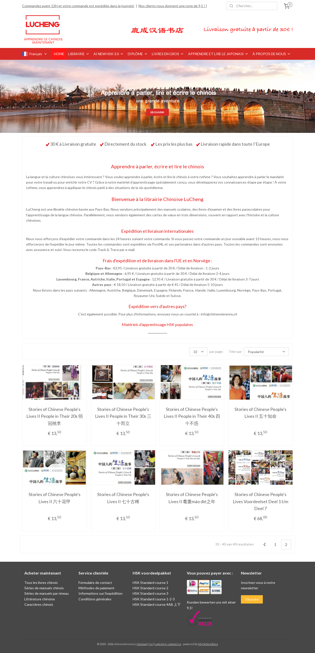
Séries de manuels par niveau (46, 593)
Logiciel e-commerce (168, 644)
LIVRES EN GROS (168, 54)
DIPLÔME (138, 54)
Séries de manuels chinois (44, 588)
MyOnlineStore (208, 644)
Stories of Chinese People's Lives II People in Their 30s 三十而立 (123, 416)
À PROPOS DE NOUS (271, 54)
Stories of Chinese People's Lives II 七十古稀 (123, 498)
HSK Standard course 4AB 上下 (157, 604)
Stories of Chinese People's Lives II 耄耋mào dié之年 (192, 498)
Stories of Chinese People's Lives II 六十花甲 (54, 498)
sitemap (142, 644)
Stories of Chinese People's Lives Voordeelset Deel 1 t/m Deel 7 (260, 501)
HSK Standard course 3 (150, 593)
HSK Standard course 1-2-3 (154, 599)
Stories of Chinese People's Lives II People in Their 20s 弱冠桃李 (54, 416)
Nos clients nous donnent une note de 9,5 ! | (173, 6)
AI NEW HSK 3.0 (109, 54)
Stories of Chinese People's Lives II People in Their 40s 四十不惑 (192, 416)
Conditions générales (95, 599)
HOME (59, 54)
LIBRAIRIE (79, 54)
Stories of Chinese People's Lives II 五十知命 (260, 412)
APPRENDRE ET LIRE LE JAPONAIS (218, 54)
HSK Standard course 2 (151, 588)
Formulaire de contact (95, 582)
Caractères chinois (38, 604)
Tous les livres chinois (41, 582)
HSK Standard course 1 (151, 582)
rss (151, 644)
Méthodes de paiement (96, 588)
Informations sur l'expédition (101, 593)
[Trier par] (266, 351)
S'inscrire (252, 599)
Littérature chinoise (39, 599)
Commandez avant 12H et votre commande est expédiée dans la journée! (78, 6)
